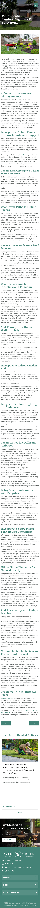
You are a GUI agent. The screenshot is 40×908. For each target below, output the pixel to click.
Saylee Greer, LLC (7, 698)
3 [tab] (21, 812)
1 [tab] (18, 812)
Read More (9, 806)
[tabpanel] (20, 774)
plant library (23, 155)
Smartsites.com (20, 905)
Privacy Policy (31, 905)
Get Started (9, 840)
